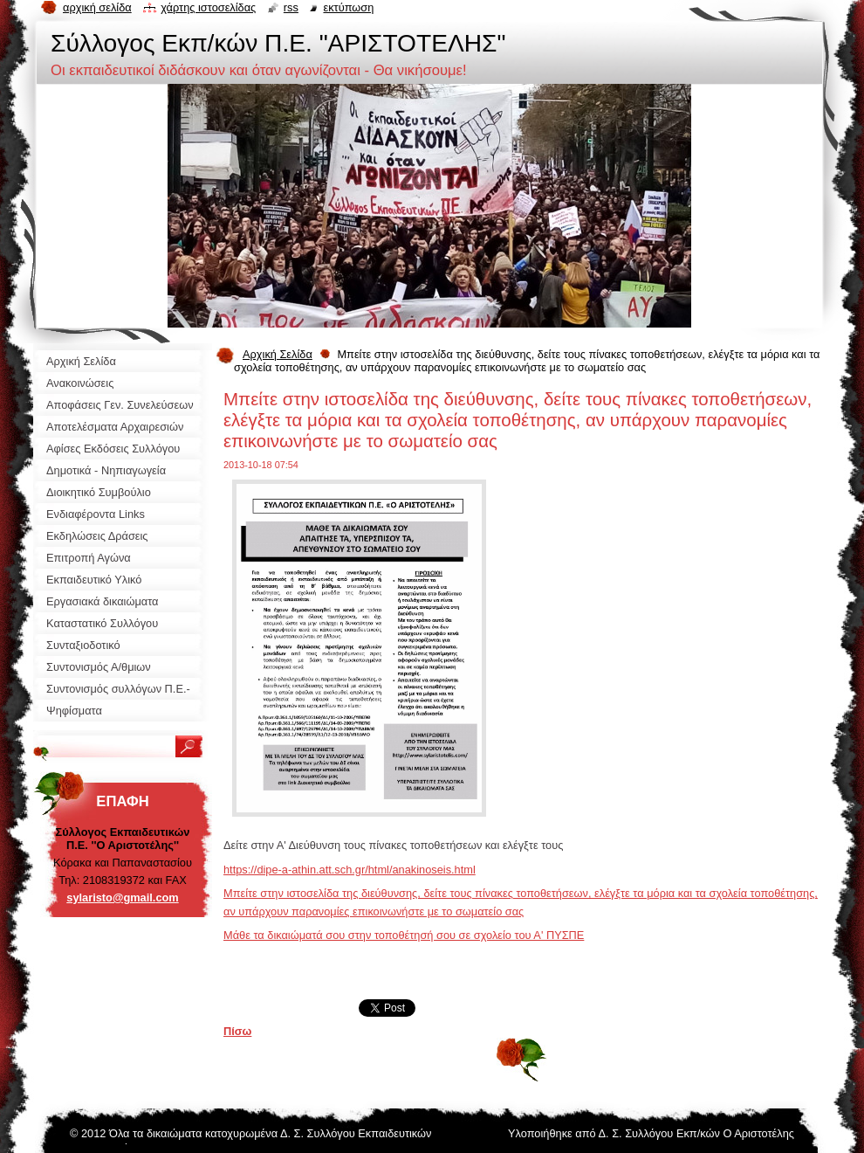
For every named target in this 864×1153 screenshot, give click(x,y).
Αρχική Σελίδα (277, 354)
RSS (291, 7)
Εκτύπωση (348, 7)
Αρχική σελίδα (97, 7)
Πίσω (237, 1031)
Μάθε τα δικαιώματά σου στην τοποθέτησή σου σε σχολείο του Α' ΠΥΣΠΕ (403, 935)
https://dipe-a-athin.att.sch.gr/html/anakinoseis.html (349, 869)
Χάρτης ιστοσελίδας (208, 7)
